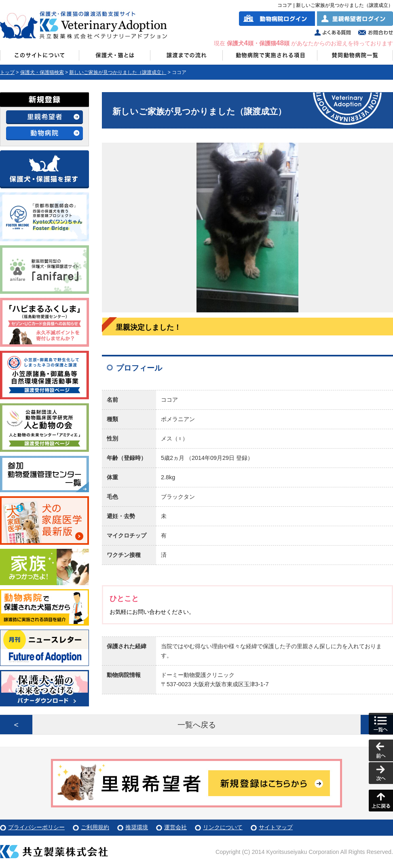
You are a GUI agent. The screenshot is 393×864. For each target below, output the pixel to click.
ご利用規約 (95, 827)
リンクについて (223, 827)
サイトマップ (276, 827)
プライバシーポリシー (36, 827)
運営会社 (175, 827)
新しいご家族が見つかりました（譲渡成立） (117, 72)
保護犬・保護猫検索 (42, 72)
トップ (7, 72)
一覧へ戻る (196, 725)
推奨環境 (136, 827)
